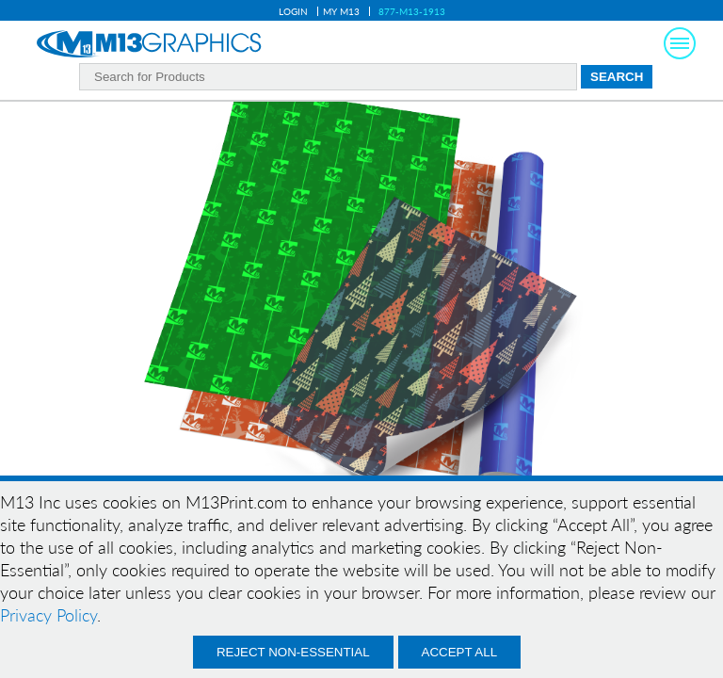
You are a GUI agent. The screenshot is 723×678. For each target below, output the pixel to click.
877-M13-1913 (411, 11)
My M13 (341, 11)
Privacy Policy (48, 615)
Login (293, 11)
